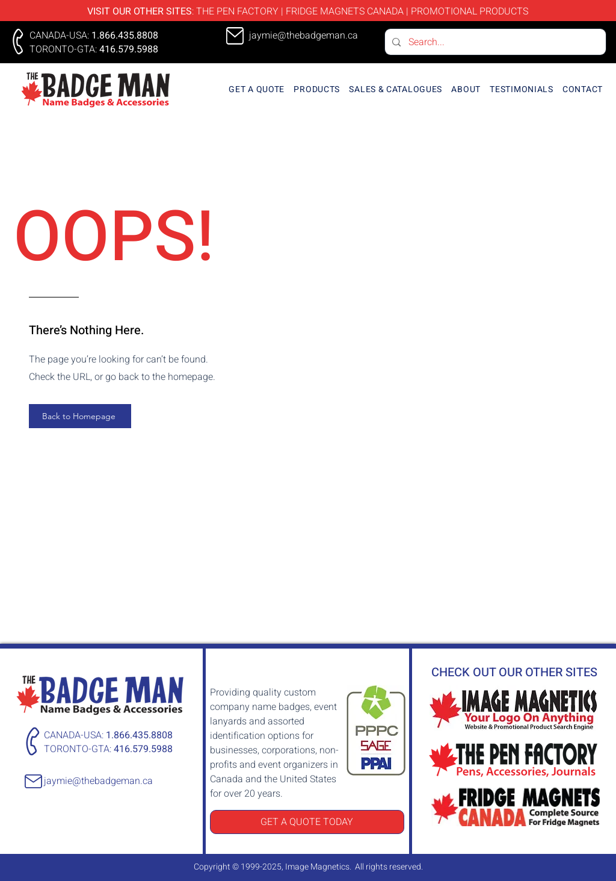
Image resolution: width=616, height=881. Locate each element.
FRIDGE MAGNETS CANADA (345, 11)
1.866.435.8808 (124, 35)
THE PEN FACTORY (237, 11)
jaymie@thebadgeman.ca (98, 781)
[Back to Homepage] (80, 416)
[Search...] (494, 42)
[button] (317, 89)
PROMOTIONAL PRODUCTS (469, 11)
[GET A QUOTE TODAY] (307, 822)
